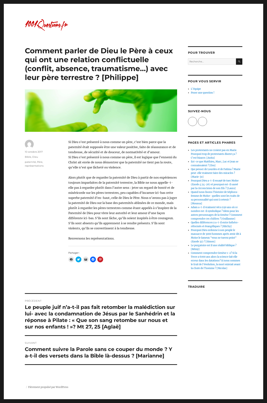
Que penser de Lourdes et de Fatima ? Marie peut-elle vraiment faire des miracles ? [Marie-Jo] (215, 173)
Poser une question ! (202, 92)
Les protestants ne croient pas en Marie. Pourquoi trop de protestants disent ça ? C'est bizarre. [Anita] (214, 154)
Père (39, 161)
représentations (34, 165)
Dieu (35, 156)
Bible (28, 156)
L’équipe (196, 88)
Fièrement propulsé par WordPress (48, 387)
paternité (30, 161)
